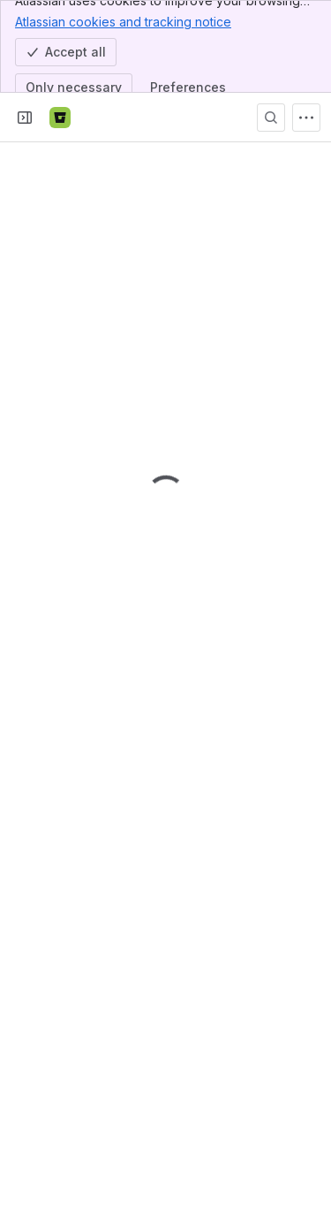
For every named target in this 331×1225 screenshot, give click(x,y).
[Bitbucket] (60, 117)
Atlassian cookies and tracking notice (123, 21)
